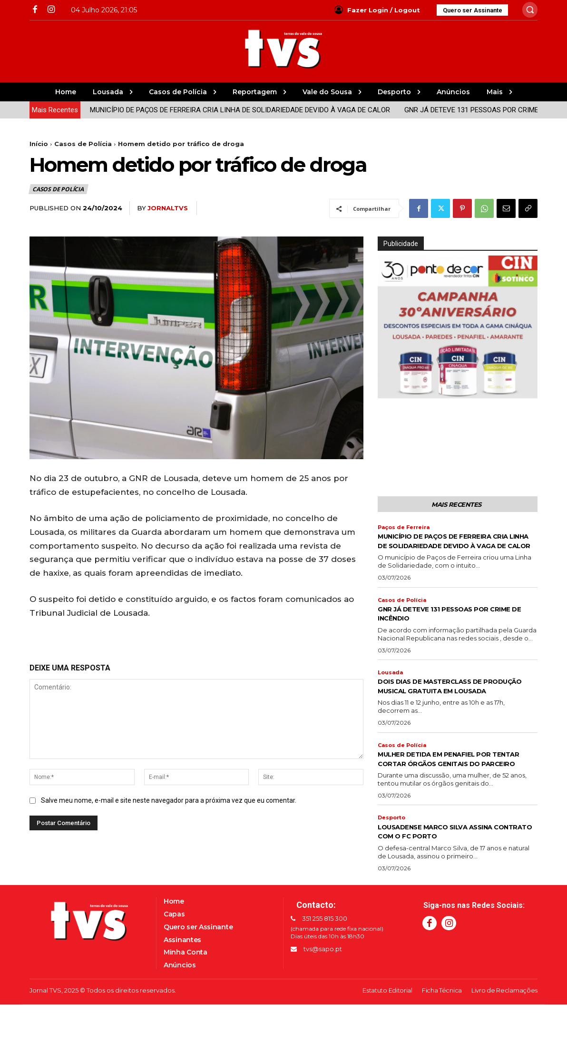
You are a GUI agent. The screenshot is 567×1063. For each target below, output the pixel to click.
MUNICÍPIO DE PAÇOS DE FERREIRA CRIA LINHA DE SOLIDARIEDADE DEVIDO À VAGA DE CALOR (200, 110)
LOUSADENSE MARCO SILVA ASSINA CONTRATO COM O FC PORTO (451, 866)
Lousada (391, 686)
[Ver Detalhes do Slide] (458, 327)
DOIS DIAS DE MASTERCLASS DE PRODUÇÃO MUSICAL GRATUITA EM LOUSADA (451, 705)
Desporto (393, 852)
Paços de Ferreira (406, 529)
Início (38, 144)
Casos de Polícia (83, 144)
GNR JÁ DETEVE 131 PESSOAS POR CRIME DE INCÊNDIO (453, 110)
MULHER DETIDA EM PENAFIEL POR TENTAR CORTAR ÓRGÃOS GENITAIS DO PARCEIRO (452, 788)
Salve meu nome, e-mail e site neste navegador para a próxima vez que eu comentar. (168, 800)
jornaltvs (167, 208)
